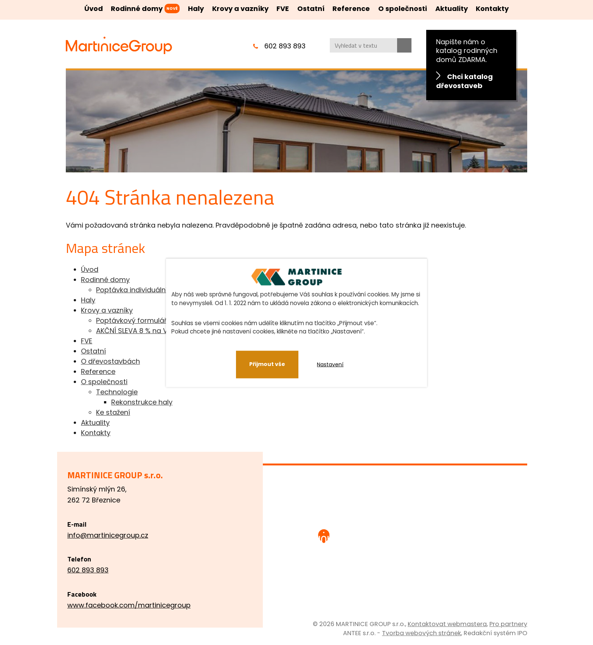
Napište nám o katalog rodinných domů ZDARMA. (471, 63)
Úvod (93, 8)
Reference (351, 8)
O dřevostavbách (110, 361)
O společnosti (402, 8)
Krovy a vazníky (240, 8)
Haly (196, 8)
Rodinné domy (137, 8)
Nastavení (330, 364)
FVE (282, 8)
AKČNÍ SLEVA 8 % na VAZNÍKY (143, 330)
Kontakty (492, 8)
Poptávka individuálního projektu (151, 290)
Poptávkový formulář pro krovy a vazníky (165, 320)
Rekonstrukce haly (141, 402)
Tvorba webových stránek (421, 633)
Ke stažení (113, 412)
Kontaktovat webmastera (447, 624)
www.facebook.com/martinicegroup (137, 605)
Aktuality (451, 8)
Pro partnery (508, 624)
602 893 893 (285, 46)
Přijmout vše (267, 364)
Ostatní (310, 8)
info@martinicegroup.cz (116, 535)
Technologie (117, 392)
